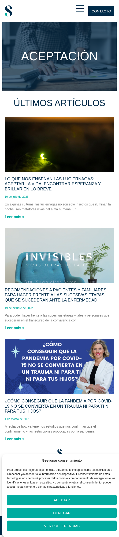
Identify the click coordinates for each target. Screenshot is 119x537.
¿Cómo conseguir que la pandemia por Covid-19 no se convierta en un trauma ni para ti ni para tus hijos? (58, 406)
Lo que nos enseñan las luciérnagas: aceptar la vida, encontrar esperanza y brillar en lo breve (53, 184)
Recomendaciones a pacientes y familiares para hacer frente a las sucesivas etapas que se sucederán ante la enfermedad (55, 295)
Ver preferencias (62, 526)
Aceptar (62, 500)
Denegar (62, 513)
